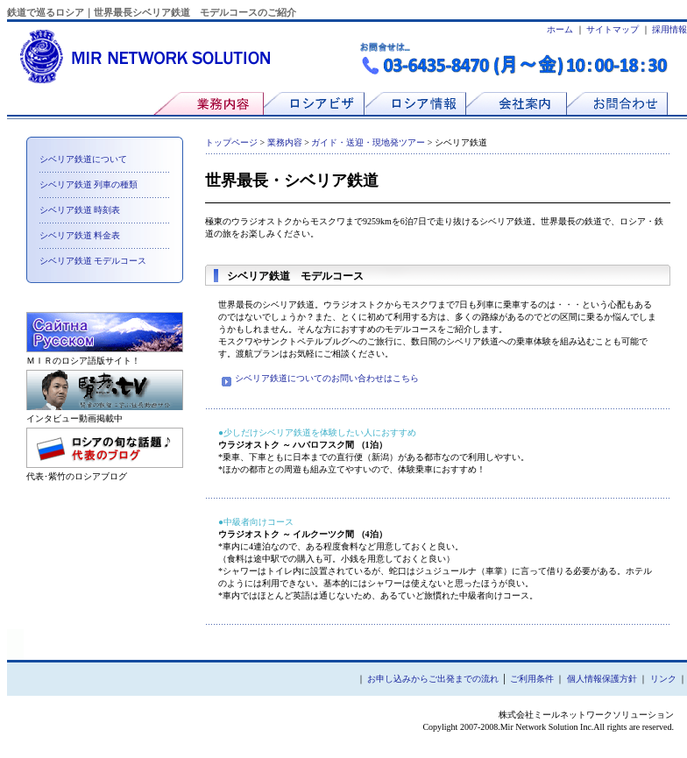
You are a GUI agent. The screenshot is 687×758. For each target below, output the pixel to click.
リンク (663, 679)
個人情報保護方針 (602, 679)
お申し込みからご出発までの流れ (433, 679)
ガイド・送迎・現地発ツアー (368, 142)
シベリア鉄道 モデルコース (93, 261)
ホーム (560, 29)
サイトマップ (612, 29)
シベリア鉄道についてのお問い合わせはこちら (320, 378)
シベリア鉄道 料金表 (80, 235)
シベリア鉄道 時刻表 (80, 210)
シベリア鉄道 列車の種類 (88, 184)
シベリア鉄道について (83, 159)
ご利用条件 (532, 679)
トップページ (231, 142)
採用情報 (669, 29)
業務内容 (284, 142)
